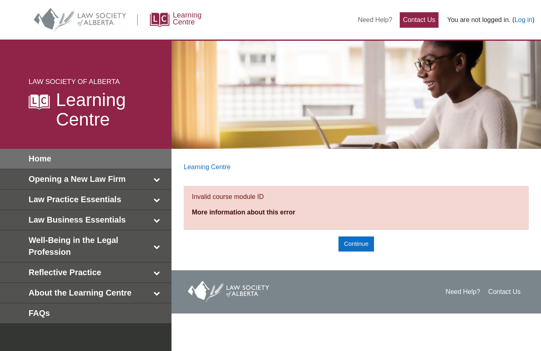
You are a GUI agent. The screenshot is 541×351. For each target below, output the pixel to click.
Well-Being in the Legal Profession (96, 246)
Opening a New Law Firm (96, 179)
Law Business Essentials (96, 220)
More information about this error (243, 212)
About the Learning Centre (96, 293)
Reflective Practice (96, 272)
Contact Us (419, 19)
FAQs (39, 313)
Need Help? (375, 19)
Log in (523, 19)
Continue (356, 243)
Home (40, 158)
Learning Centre (207, 166)
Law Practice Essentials (96, 199)
